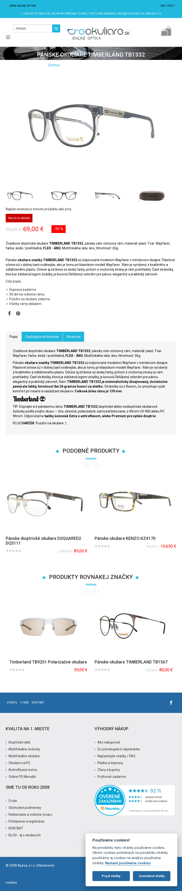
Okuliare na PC (19, 763)
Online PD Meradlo (22, 777)
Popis (13, 337)
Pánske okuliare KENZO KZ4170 (125, 538)
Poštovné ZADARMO (102, 13)
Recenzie (74, 337)
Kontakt (38, 702)
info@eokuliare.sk (131, 13)
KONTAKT (16, 828)
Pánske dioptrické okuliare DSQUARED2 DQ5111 (43, 541)
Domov (54, 65)
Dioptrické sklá (19, 742)
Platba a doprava (110, 763)
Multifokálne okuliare (24, 756)
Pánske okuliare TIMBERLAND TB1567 (131, 661)
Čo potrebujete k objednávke (118, 749)
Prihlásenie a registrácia (26, 821)
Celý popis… (14, 281)
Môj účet (168, 5)
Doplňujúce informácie (42, 337)
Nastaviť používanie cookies (128, 863)
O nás (24, 702)
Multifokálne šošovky (24, 749)
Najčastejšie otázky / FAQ (116, 756)
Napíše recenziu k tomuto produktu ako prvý (38, 209)
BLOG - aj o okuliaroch (25, 835)
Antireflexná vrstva (23, 770)
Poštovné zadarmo (111, 777)
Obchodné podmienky (25, 808)
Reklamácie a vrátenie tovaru (30, 814)
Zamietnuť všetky (152, 876)
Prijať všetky (111, 876)
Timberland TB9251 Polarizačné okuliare (48, 661)
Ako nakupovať (108, 742)
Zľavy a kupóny (108, 770)
